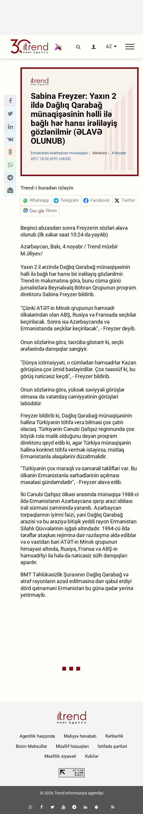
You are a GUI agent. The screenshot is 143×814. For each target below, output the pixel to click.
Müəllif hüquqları (72, 746)
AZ (109, 46)
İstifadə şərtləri (112, 746)
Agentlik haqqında (37, 736)
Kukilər (92, 756)
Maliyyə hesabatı (80, 736)
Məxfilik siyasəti (60, 756)
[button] (10, 101)
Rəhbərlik (114, 736)
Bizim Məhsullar (31, 746)
